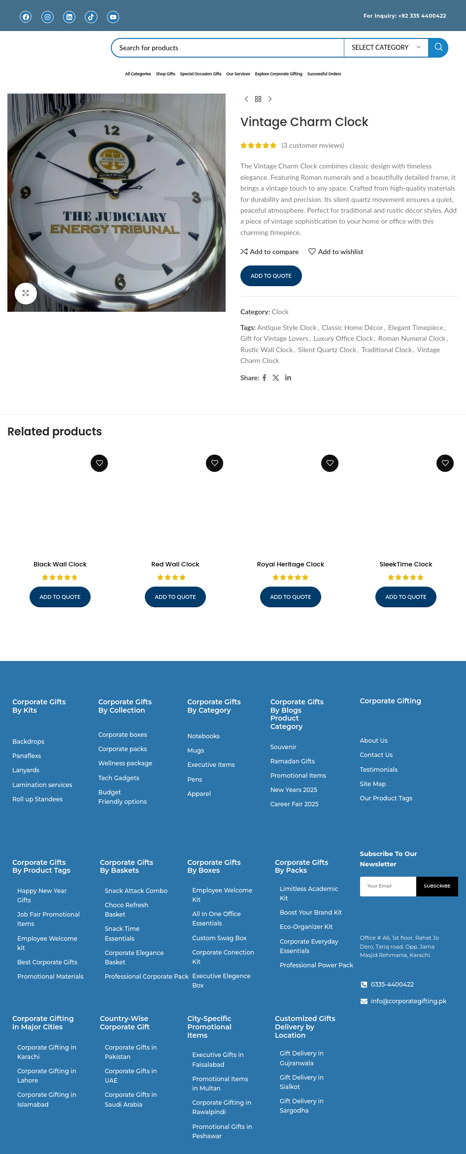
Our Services (238, 73)
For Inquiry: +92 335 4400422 (394, 15)
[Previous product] (246, 99)
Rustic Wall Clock (266, 349)
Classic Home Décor (352, 327)
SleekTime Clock (405, 564)
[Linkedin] (69, 17)
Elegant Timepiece (415, 327)
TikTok (91, 24)
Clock (280, 311)
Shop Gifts (165, 73)
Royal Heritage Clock (291, 564)
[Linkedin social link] (288, 378)
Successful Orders (324, 73)
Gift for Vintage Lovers (274, 338)
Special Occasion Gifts (201, 73)
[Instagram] (47, 17)
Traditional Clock (387, 349)
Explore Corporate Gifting (278, 73)
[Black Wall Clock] (60, 502)
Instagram (47, 24)
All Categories (138, 73)
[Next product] (270, 99)
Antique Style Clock (287, 327)
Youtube (113, 24)
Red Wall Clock (175, 564)
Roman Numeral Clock (412, 338)
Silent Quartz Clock (327, 349)
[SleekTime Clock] (406, 502)
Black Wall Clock (60, 564)
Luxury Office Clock (343, 338)
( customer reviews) (313, 145)
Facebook (26, 24)
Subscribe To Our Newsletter (388, 859)
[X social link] (275, 378)
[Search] (279, 48)
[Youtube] (113, 17)
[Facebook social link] (264, 378)
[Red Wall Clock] (175, 502)
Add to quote (271, 275)
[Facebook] (26, 17)
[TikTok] (91, 17)
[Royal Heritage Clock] (290, 502)
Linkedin (69, 24)
